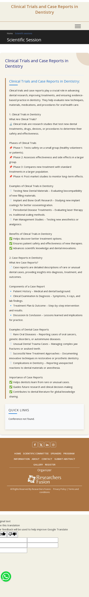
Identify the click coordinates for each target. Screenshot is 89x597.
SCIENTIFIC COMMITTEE (36, 453)
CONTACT (47, 458)
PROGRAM (69, 453)
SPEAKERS (56, 453)
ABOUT (36, 458)
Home (10, 33)
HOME (17, 453)
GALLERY (38, 464)
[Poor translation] (12, 534)
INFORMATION (22, 458)
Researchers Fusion (41, 489)
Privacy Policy (59, 489)
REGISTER (50, 464)
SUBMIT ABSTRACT (64, 458)
